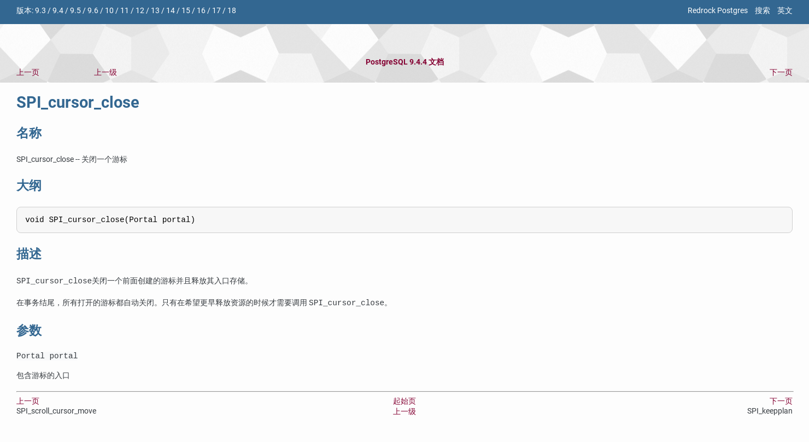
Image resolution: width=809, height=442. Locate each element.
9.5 (75, 10)
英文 (785, 10)
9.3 (40, 10)
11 (124, 10)
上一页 (27, 72)
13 (155, 10)
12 (140, 10)
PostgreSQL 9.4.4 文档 (405, 62)
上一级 (105, 72)
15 (185, 10)
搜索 (762, 10)
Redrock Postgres (718, 10)
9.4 (57, 10)
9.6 (92, 10)
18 (231, 10)
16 (201, 10)
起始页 (404, 404)
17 (216, 10)
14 (170, 10)
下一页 (781, 72)
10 (109, 10)
